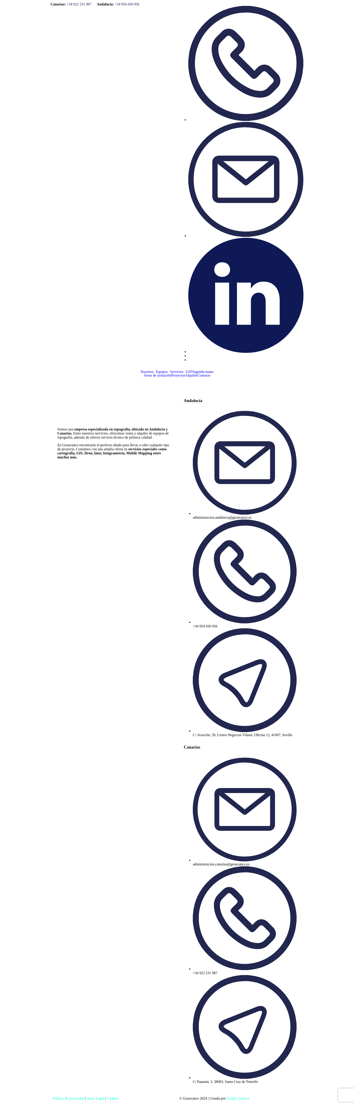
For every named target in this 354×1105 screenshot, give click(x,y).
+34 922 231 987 (79, 4)
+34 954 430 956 (127, 4)
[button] (148, 372)
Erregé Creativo (237, 1098)
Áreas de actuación (157, 375)
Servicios (177, 372)
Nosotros (147, 372)
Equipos (162, 372)
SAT (189, 372)
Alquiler (191, 375)
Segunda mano (203, 372)
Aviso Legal (95, 1098)
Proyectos (178, 375)
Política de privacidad (68, 1098)
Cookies (113, 1098)
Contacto (203, 375)
